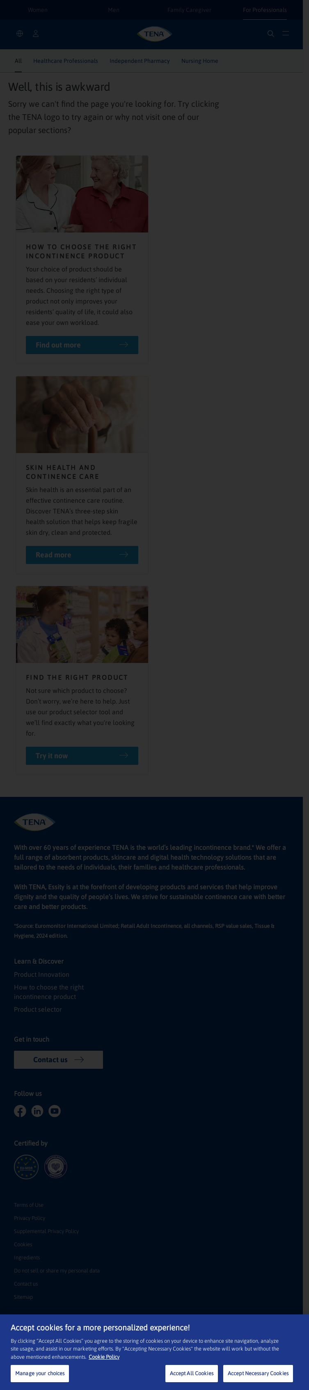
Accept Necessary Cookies (258, 1373)
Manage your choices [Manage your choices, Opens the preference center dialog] (39, 1373)
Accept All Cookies (191, 1373)
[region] (154, 1352)
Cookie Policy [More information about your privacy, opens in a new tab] (104, 1357)
